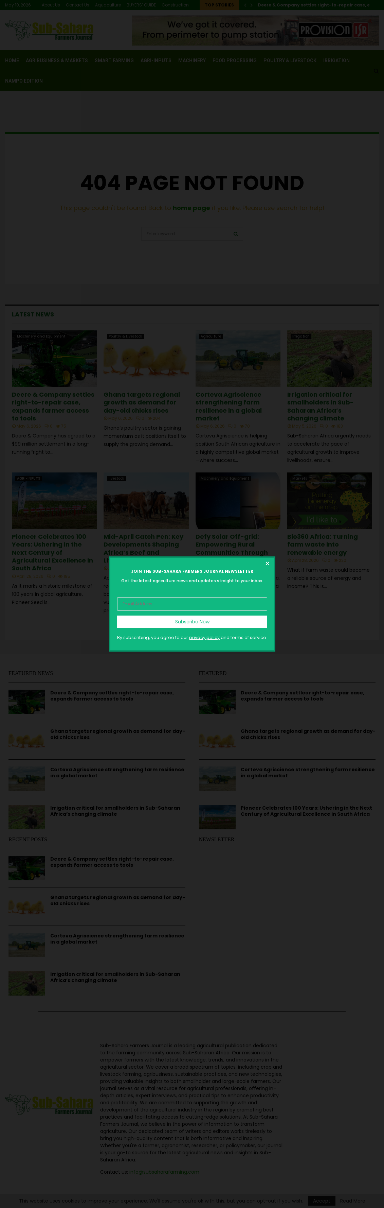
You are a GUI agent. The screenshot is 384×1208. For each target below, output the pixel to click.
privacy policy (204, 637)
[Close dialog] (267, 564)
